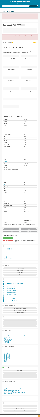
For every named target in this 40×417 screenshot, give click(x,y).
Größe (26, 9)
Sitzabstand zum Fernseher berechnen (20, 410)
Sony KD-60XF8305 (7, 352)
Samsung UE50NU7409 (8, 250)
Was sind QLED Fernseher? (8, 393)
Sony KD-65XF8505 (7, 353)
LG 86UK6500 (6, 363)
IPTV (4, 336)
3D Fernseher (20, 326)
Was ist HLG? (6, 387)
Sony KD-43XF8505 (7, 354)
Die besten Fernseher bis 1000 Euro (20, 310)
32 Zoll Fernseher (7, 342)
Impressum (3, 414)
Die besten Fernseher (13, 9)
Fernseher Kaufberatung (20, 268)
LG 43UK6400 (6, 362)
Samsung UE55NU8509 (8, 258)
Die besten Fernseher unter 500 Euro (20, 308)
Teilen (11, 229)
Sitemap (14, 414)
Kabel (13, 11)
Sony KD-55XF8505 (7, 356)
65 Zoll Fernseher (20, 377)
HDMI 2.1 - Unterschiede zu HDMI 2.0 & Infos (11, 390)
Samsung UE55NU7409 (8, 249)
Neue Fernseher (19, 274)
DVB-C (5, 338)
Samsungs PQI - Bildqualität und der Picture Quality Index (13, 388)
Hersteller (32, 9)
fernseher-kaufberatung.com (20, 1)
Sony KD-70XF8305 (7, 351)
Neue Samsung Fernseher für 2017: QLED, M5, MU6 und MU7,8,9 (15, 335)
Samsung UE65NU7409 (8, 248)
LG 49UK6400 (6, 361)
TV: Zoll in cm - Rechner (20, 408)
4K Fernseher (20, 319)
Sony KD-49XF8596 (7, 358)
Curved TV (20, 321)
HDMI (4, 184)
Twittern (11, 231)
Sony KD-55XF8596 (7, 357)
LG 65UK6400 (6, 359)
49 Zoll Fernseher (20, 370)
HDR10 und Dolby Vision (8, 339)
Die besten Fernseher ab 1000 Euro (20, 312)
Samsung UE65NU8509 (8, 257)
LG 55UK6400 (6, 360)
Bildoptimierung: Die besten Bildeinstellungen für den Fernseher (14, 392)
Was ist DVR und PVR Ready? (9, 391)
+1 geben (29, 231)
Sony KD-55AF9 (6, 350)
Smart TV (5, 161)
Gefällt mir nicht (8, 240)
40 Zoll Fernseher (7, 341)
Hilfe (8, 11)
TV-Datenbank (21, 9)
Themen (4, 11)
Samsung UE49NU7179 (8, 256)
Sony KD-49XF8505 (7, 355)
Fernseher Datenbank (20, 270)
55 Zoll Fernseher (20, 372)
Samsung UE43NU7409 (8, 251)
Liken (29, 229)
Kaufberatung (5, 9)
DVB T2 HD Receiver (7, 340)
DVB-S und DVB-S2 (7, 337)
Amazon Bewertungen (8, 42)
